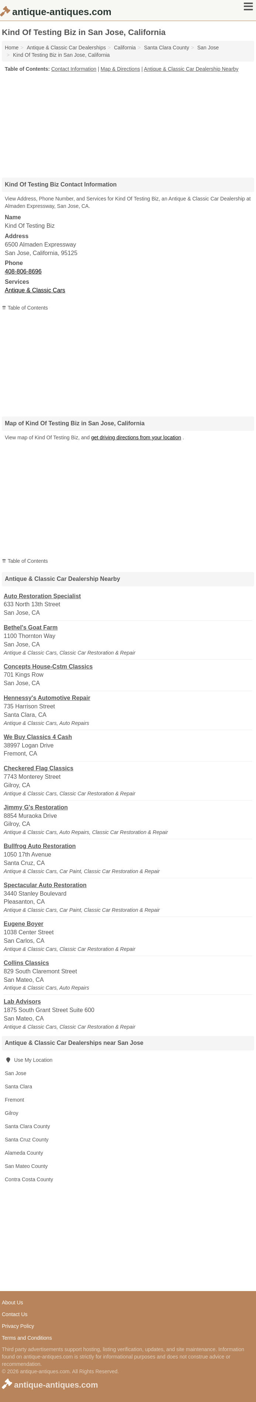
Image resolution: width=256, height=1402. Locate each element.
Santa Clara (18, 1086)
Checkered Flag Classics (39, 768)
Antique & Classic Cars (35, 290)
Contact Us (14, 1314)
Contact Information (73, 69)
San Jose (15, 1073)
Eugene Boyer (24, 924)
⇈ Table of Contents (25, 308)
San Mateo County (26, 1166)
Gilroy (11, 1113)
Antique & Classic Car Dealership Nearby (191, 69)
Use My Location (28, 1060)
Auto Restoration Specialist (42, 596)
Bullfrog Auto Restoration (40, 846)
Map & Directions (120, 69)
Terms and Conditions (27, 1338)
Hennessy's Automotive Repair (47, 698)
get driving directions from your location (136, 437)
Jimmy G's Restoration (36, 807)
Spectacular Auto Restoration (45, 885)
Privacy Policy (18, 1326)
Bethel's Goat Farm (31, 627)
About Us (12, 1302)
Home (11, 47)
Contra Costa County (29, 1179)
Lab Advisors (22, 1001)
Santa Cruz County (26, 1140)
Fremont (14, 1100)
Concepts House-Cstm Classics (48, 666)
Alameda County (24, 1153)
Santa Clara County (27, 1126)
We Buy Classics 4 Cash (38, 737)
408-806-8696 (23, 271)
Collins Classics (26, 963)
